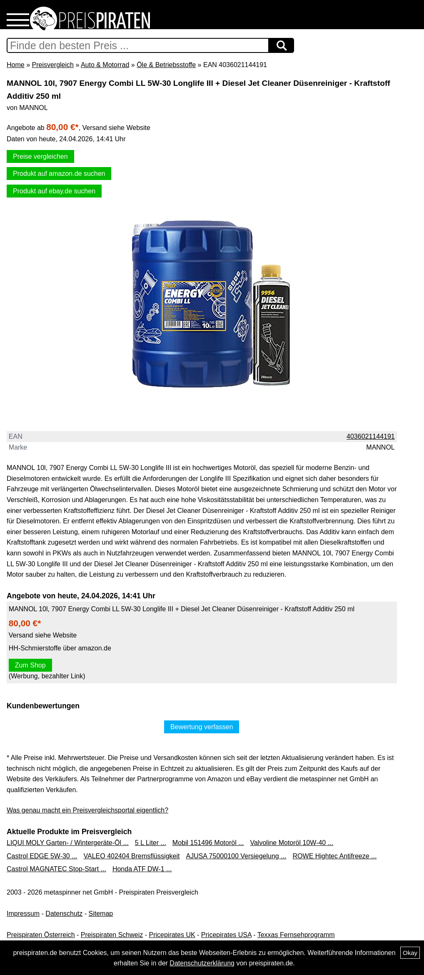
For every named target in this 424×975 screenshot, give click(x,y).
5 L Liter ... (150, 842)
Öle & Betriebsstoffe (166, 64)
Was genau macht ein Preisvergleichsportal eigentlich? (87, 810)
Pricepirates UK (172, 934)
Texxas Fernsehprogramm (296, 934)
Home (16, 64)
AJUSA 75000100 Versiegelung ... (236, 856)
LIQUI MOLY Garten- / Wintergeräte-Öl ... (68, 842)
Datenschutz (63, 913)
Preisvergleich (52, 64)
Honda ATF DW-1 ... (142, 868)
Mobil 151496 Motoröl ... (208, 842)
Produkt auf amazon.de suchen (59, 173)
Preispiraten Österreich (41, 934)
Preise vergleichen (40, 156)
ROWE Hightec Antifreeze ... (335, 856)
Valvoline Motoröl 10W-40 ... (291, 842)
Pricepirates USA (226, 934)
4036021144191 (371, 436)
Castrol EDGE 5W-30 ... (42, 856)
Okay (410, 952)
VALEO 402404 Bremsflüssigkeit (132, 856)
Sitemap (101, 913)
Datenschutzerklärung (202, 963)
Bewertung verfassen (201, 726)
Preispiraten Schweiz (112, 934)
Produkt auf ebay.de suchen (54, 191)
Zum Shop (30, 665)
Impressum (23, 913)
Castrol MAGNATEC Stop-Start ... (56, 868)
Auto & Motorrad (105, 64)
